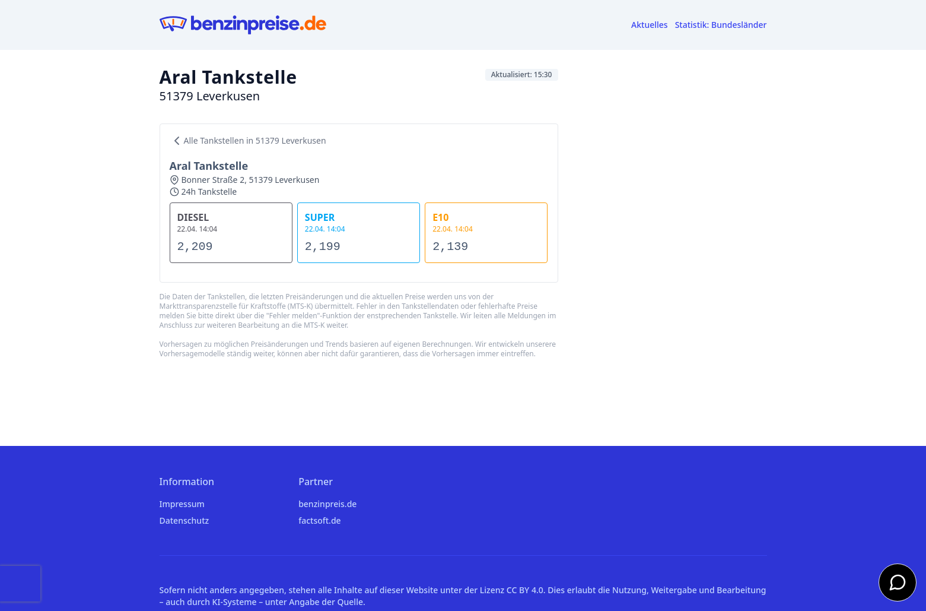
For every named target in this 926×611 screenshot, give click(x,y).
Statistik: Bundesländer (721, 24)
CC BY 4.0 (525, 590)
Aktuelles (649, 24)
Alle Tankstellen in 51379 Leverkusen (248, 141)
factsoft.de (319, 520)
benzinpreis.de (327, 503)
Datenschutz (184, 520)
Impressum (182, 503)
